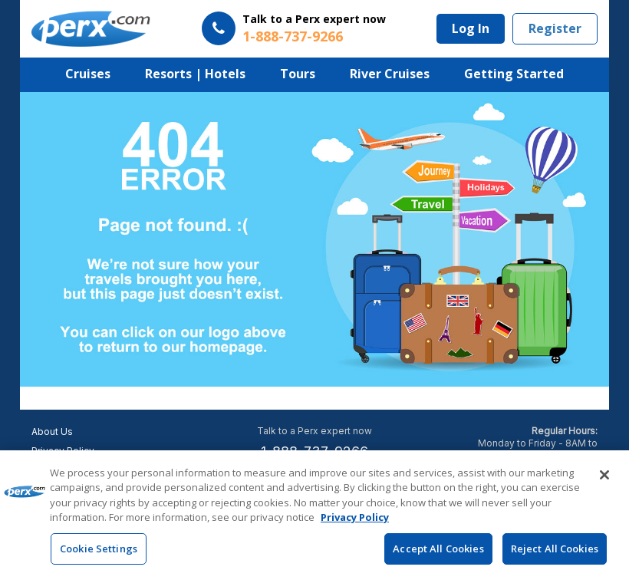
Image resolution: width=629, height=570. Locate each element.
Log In (470, 28)
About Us (52, 431)
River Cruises (390, 73)
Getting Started (514, 73)
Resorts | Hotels (195, 73)
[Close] (604, 481)
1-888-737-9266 (314, 451)
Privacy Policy (62, 450)
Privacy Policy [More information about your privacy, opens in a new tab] (355, 524)
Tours (297, 73)
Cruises (87, 73)
